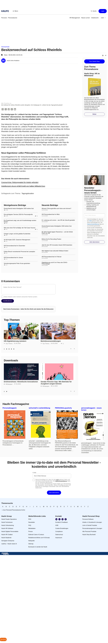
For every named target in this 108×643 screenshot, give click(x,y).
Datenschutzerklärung (93, 224)
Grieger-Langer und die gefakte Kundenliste (17, 234)
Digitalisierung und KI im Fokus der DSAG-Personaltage (55, 263)
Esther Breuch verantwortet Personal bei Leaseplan (19, 251)
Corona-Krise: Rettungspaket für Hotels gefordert (19, 182)
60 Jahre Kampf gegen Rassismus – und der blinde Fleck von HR (57, 232)
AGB (90, 220)
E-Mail (34, 472)
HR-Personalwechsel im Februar (51, 256)
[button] (15, 11)
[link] (4, 18)
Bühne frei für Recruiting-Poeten (51, 239)
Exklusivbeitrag (46, 324)
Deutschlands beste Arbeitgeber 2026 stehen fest (19, 208)
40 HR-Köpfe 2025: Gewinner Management (17, 240)
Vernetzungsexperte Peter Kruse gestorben (17, 263)
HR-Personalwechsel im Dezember (14, 245)
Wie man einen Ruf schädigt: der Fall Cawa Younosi (19, 228)
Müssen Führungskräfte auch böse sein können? (56, 208)
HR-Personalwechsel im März (51, 214)
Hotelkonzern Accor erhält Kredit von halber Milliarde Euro (23, 186)
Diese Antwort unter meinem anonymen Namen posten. (21, 297)
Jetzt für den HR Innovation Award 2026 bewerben (57, 245)
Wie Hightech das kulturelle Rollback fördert (55, 251)
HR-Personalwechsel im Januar (13, 257)
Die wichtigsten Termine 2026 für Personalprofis (18, 214)
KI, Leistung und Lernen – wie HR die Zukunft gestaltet (58, 220)
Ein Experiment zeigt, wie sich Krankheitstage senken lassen (20, 221)
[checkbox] (2, 297)
